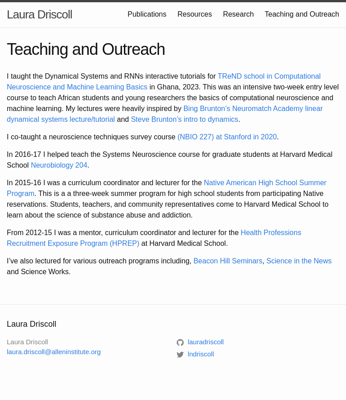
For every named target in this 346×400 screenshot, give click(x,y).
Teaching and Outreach (302, 14)
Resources (195, 14)
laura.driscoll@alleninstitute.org (54, 352)
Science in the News (299, 261)
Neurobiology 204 (59, 165)
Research (238, 14)
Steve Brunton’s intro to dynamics (184, 119)
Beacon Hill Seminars (227, 261)
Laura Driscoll (39, 14)
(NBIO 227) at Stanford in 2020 (227, 137)
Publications (146, 14)
